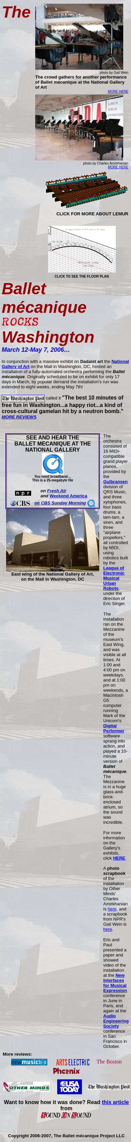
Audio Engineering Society (116, 1021)
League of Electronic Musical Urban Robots (114, 578)
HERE (119, 858)
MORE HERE (118, 91)
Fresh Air (56, 490)
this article (115, 1102)
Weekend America (68, 495)
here (112, 908)
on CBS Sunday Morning (60, 502)
